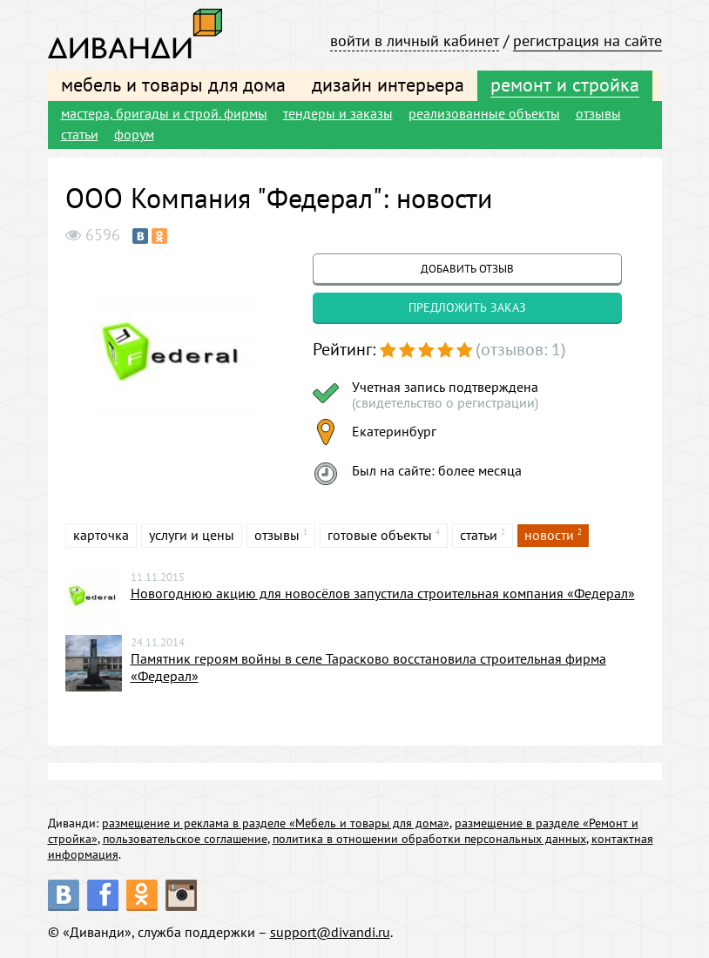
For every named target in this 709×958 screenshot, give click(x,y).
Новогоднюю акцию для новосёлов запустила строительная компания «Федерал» (383, 593)
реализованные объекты (484, 113)
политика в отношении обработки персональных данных (429, 839)
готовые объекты (379, 534)
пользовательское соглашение (185, 839)
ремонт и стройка (564, 84)
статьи (79, 134)
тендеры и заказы (338, 113)
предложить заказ (467, 307)
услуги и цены (191, 534)
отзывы (598, 113)
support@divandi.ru (330, 932)
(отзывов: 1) (521, 349)
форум (134, 134)
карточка (101, 534)
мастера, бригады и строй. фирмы (164, 113)
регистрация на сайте (587, 40)
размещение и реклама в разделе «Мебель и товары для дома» (275, 823)
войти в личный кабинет (414, 40)
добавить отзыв (467, 268)
